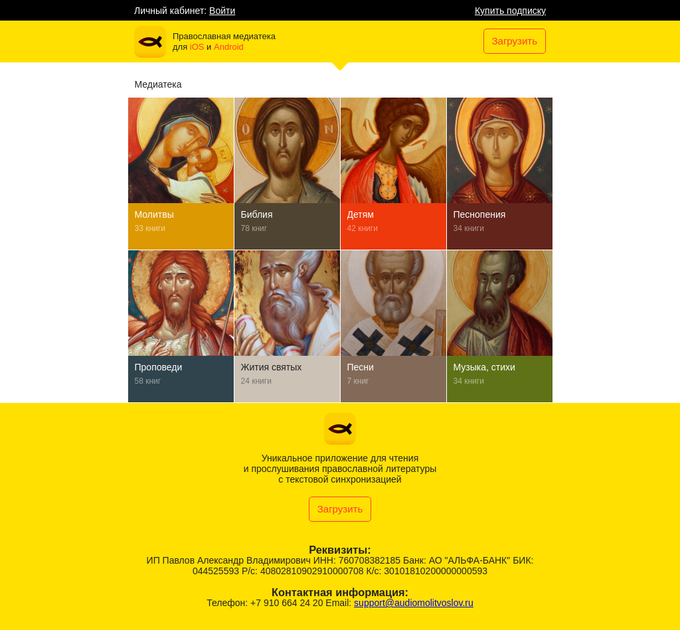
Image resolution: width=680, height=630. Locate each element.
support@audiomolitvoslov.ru (413, 602)
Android (229, 47)
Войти (222, 10)
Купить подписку (510, 10)
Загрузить (515, 40)
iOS (197, 47)
